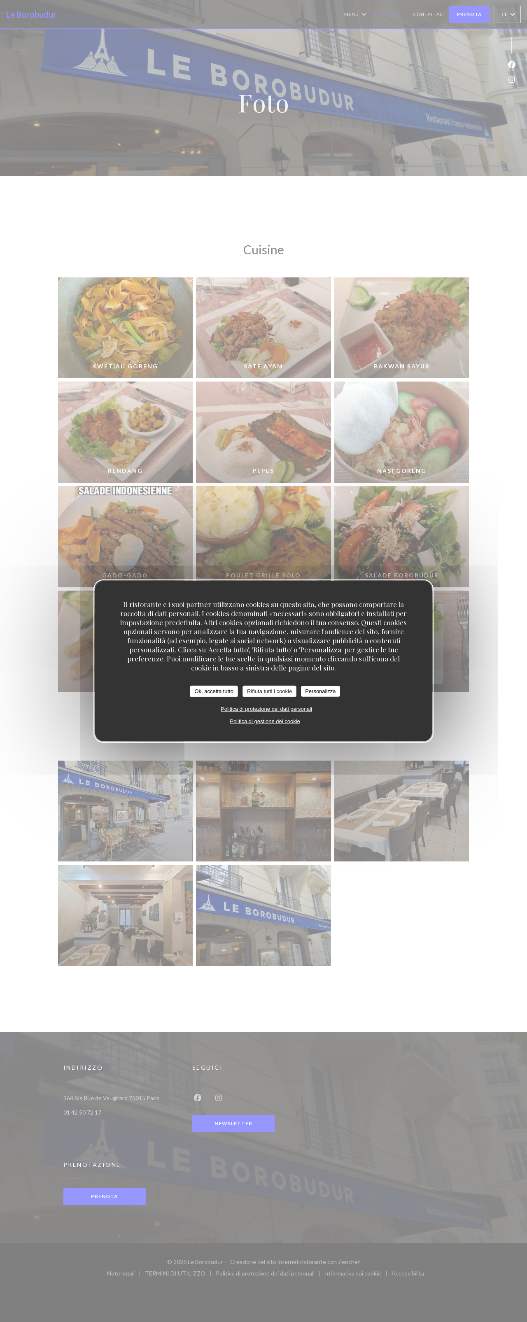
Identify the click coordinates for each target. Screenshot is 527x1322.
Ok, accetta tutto (213, 691)
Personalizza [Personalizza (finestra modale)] (320, 691)
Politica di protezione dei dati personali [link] (266, 708)
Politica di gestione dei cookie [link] (265, 721)
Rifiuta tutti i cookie (269, 691)
